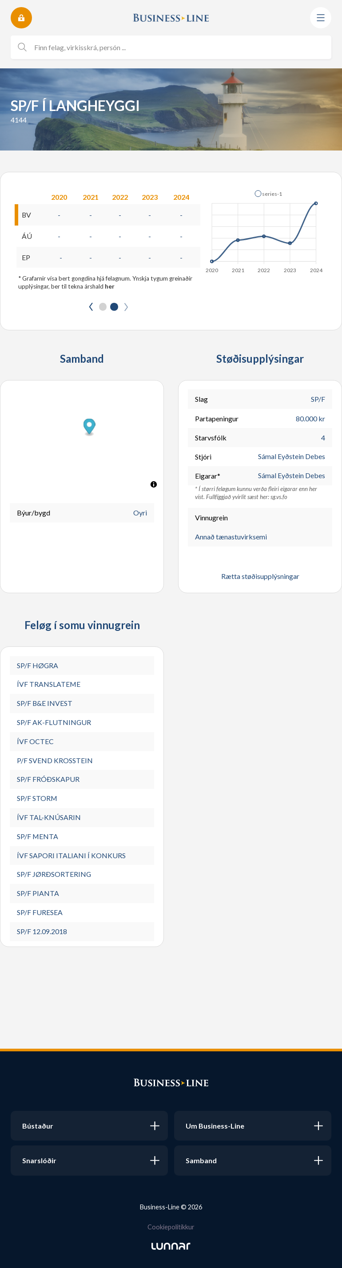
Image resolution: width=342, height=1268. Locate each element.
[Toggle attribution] (153, 484)
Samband (201, 1160)
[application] (264, 229)
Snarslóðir (39, 1160)
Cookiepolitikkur (171, 1227)
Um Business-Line (215, 1125)
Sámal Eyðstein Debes (291, 457)
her (110, 286)
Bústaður (37, 1125)
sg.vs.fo (278, 497)
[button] (268, 193)
